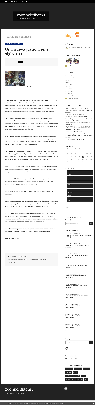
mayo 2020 (68, 75)
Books (69, 174)
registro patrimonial (42, 259)
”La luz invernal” (70, 139)
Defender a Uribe (70, 116)
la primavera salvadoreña (73, 376)
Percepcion (80, 139)
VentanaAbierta (82, 116)
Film (69, 179)
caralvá (83, 376)
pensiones (69, 372)
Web (69, 200)
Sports (69, 195)
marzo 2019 (68, 89)
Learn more (61, 403)
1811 (86, 379)
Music (69, 187)
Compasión (68, 131)
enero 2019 (68, 93)
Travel (69, 198)
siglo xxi (75, 372)
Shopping (70, 192)
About (24, 1)
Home (5, 1)
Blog (26, 256)
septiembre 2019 (70, 78)
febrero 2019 (68, 91)
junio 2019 (68, 82)
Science (70, 190)
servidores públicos (17, 259)
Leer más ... (68, 48)
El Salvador (80, 379)
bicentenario (69, 369)
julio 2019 (68, 80)
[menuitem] (6, 1)
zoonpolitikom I (31, 15)
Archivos (14, 1)
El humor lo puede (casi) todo (74, 110)
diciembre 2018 (69, 96)
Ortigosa (68, 114)
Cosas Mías (68, 124)
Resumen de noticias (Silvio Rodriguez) (77, 122)
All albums (71, 66)
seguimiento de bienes (29, 259)
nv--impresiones (83, 108)
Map (67, 207)
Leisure (70, 184)
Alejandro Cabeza (75, 120)
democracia (86, 369)
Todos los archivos (73, 98)
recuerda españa (70, 379)
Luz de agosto (78, 131)
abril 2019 (68, 87)
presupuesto (77, 369)
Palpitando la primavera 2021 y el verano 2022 (78, 134)
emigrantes (71, 177)
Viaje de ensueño (70, 108)
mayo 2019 (68, 84)
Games (70, 182)
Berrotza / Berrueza (78, 114)
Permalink (12, 256)
